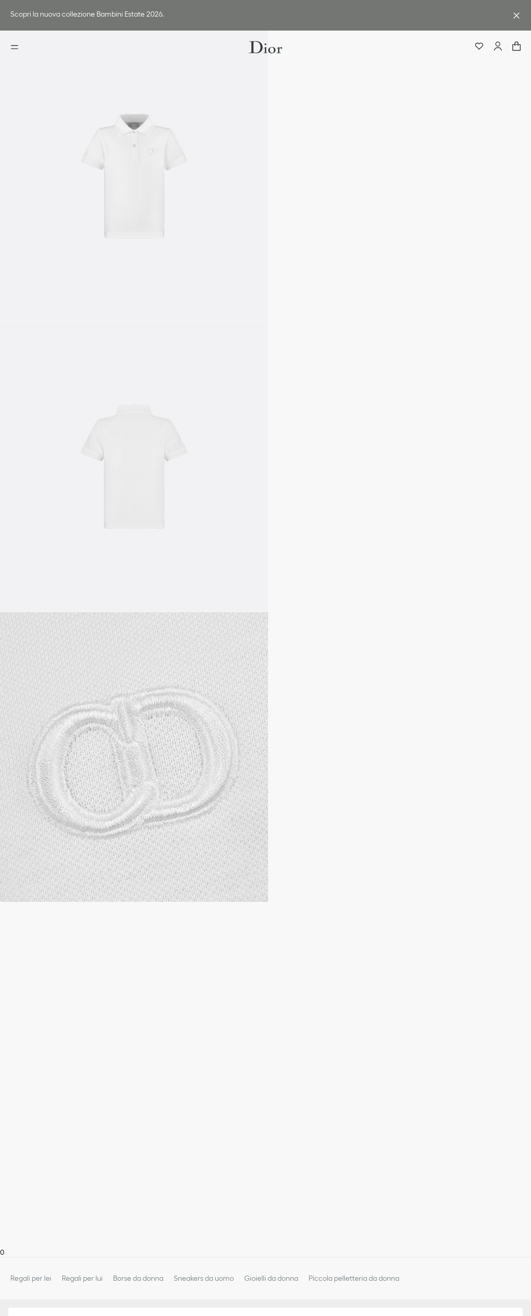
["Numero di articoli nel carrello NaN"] (516, 47)
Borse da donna (138, 1278)
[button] (134, 176)
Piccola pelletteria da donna (354, 1278)
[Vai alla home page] (265, 47)
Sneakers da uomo (204, 1278)
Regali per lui (82, 1278)
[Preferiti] (479, 47)
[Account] (498, 47)
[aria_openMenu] (17, 47)
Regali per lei (30, 1278)
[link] (255, 15)
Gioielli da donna (271, 1278)
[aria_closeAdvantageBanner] (516, 15)
